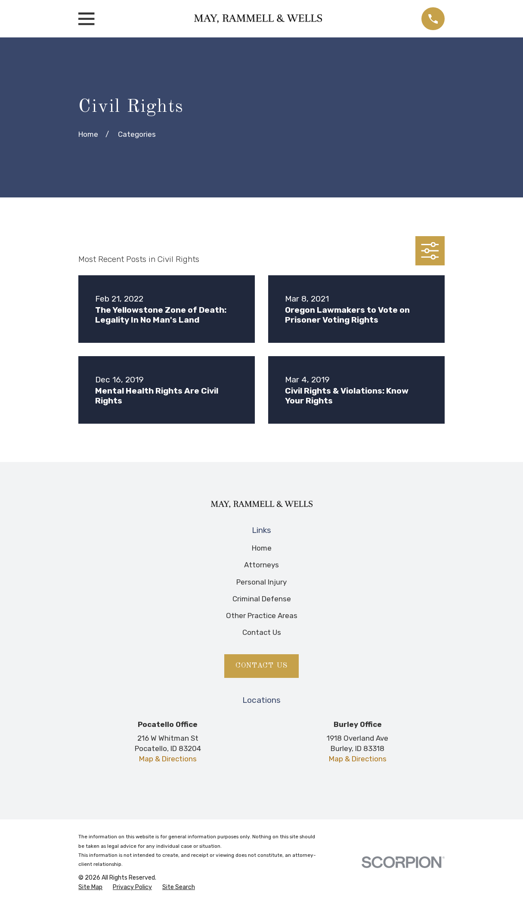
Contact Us (261, 632)
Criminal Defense (261, 598)
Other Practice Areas (261, 615)
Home (262, 548)
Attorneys (261, 564)
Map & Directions (168, 758)
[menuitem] (90, 887)
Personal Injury (261, 582)
